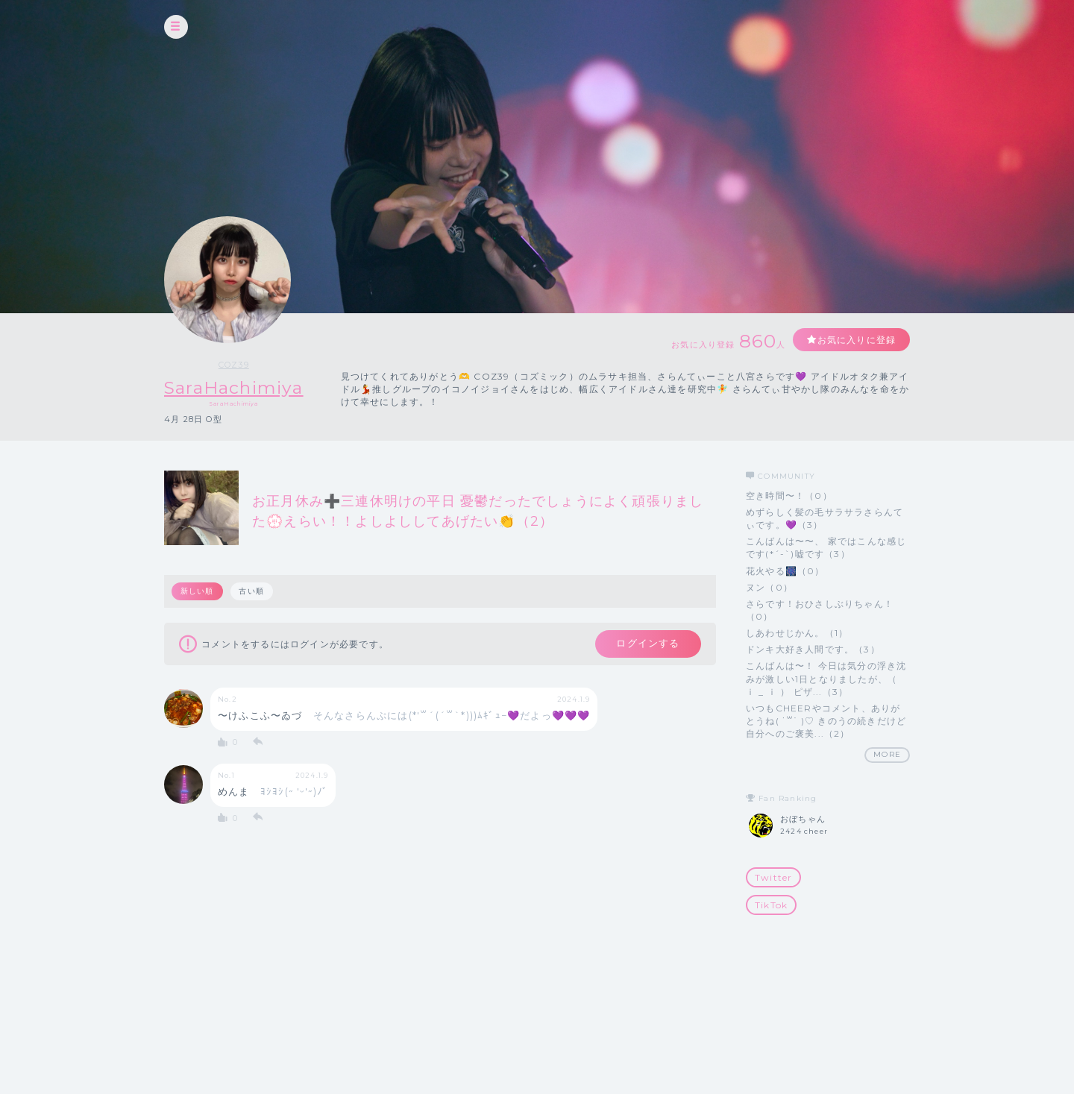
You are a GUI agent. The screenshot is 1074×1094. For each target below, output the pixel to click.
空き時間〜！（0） (789, 495)
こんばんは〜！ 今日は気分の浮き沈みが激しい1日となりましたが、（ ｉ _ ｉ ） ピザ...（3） (826, 679)
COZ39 (237, 364)
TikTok (771, 905)
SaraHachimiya (237, 387)
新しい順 (197, 591)
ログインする (647, 644)
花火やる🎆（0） (785, 570)
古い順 (252, 591)
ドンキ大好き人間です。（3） (813, 649)
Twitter (773, 877)
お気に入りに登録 (855, 339)
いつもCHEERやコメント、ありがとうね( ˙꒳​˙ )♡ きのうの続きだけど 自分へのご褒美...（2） (826, 720)
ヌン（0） (769, 587)
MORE (887, 754)
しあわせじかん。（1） (797, 632)
